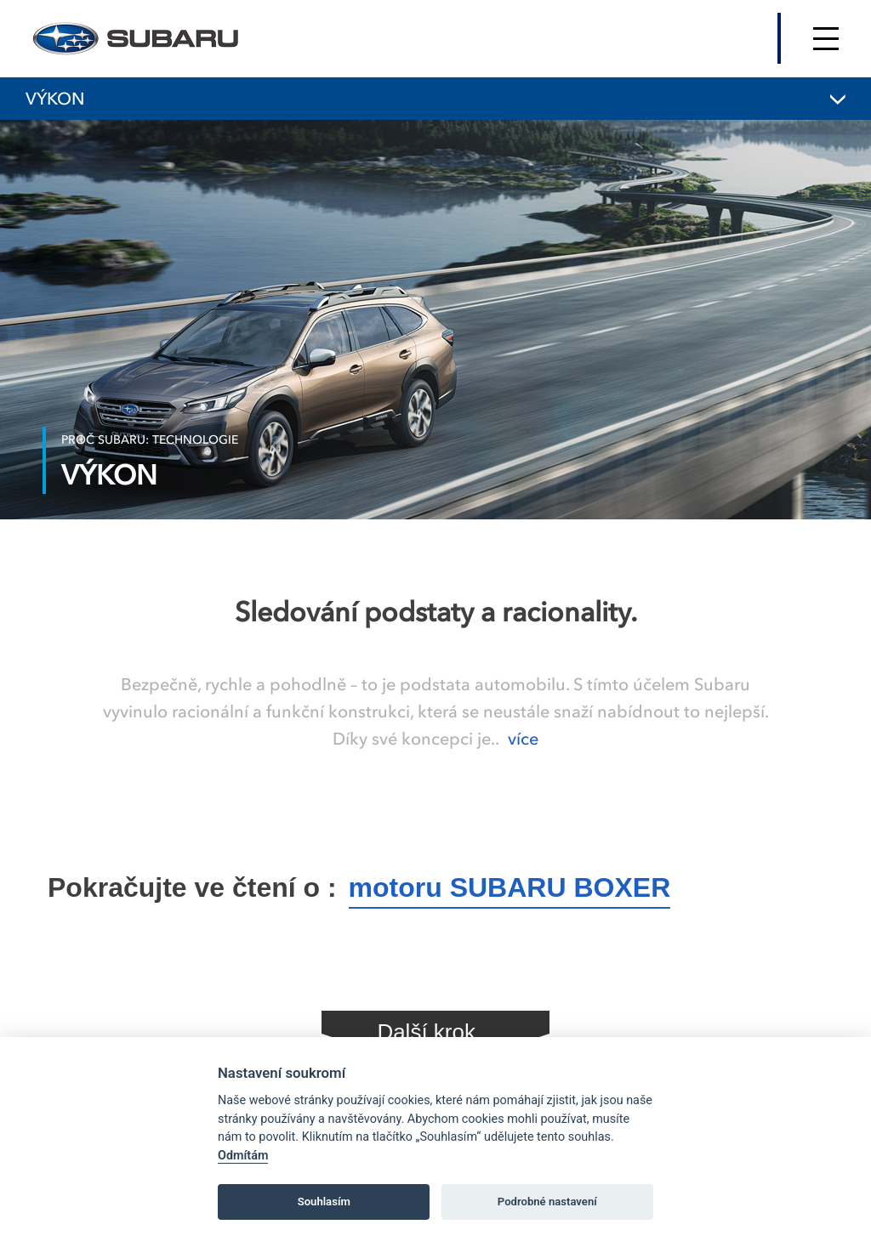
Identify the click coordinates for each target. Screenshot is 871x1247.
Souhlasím (324, 1201)
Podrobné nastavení (547, 1201)
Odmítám (243, 1155)
